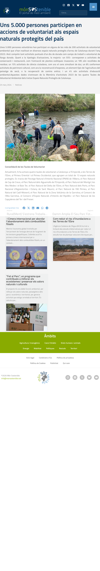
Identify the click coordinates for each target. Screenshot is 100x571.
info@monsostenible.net (11, 378)
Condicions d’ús (45, 357)
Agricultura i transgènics (30, 342)
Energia (26, 348)
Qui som (66, 363)
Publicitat (54, 363)
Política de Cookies (38, 363)
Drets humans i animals (70, 342)
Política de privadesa (65, 357)
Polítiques (50, 348)
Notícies (18, 84)
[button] (93, 7)
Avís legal (30, 357)
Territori (74, 348)
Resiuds (62, 348)
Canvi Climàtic (50, 342)
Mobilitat (37, 348)
